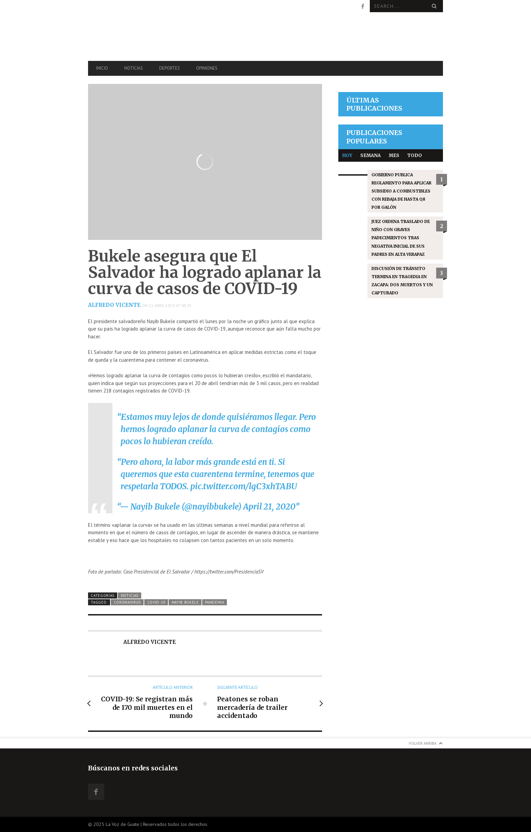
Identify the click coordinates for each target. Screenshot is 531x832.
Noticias (133, 68)
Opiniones (206, 68)
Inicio (102, 68)
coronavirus (127, 602)
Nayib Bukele (185, 602)
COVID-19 (156, 602)
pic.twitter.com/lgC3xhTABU (243, 486)
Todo (414, 155)
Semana (370, 155)
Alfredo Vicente (114, 305)
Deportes (169, 68)
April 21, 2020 (269, 506)
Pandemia (214, 602)
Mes (394, 155)
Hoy (347, 155)
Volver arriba (423, 743)
